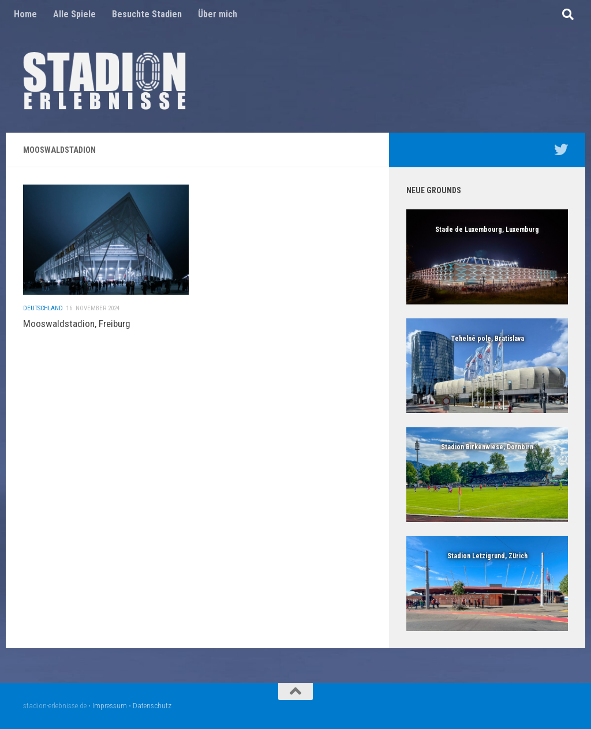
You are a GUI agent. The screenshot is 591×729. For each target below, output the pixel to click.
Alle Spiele (74, 14)
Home (25, 14)
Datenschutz (152, 705)
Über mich (217, 14)
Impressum (109, 705)
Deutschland (43, 314)
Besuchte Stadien (147, 14)
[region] (487, 257)
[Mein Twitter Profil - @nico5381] (561, 149)
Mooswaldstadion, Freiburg (76, 329)
